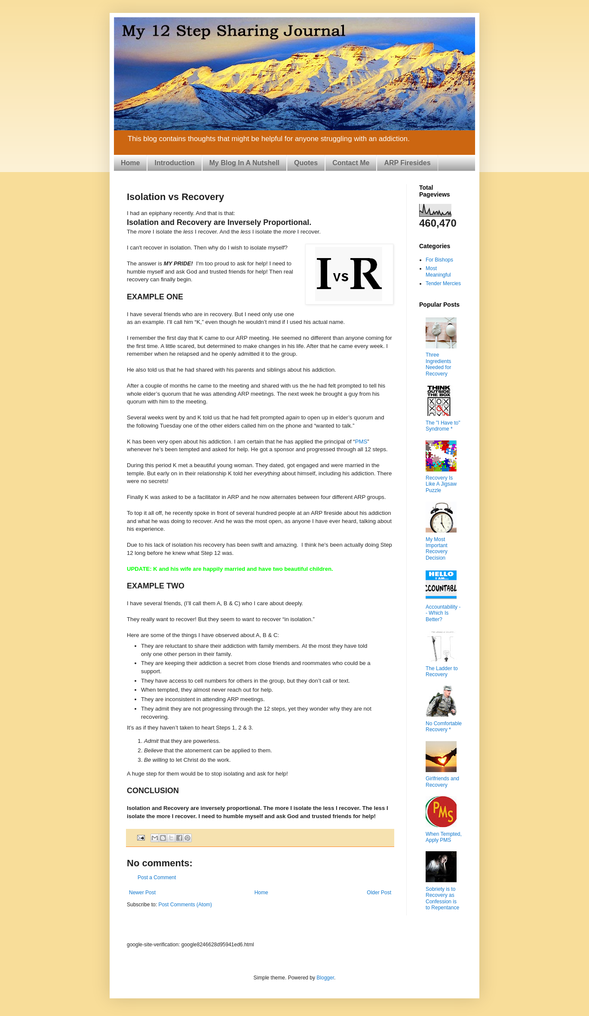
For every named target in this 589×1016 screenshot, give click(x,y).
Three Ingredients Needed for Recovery (438, 364)
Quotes (306, 162)
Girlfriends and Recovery (442, 782)
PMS (361, 441)
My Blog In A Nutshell (244, 162)
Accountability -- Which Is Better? (443, 613)
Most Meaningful (438, 271)
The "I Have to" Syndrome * (443, 426)
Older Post (379, 893)
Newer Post (142, 893)
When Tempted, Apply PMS (444, 837)
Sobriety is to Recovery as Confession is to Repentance (442, 898)
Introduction (174, 162)
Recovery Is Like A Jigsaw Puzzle (441, 484)
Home (130, 162)
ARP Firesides (407, 162)
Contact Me (350, 162)
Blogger (325, 978)
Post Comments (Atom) (185, 905)
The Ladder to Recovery (442, 671)
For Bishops (439, 260)
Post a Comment (157, 877)
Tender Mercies (443, 283)
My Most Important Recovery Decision (437, 548)
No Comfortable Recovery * (444, 726)
